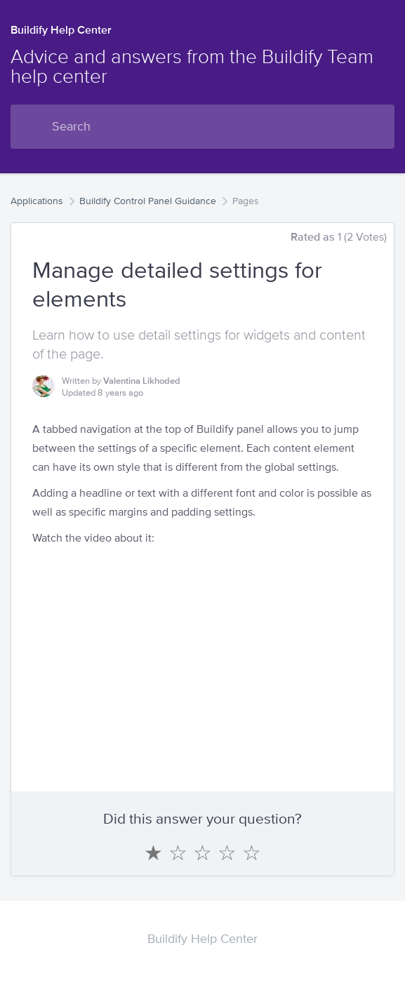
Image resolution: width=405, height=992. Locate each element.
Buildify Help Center (61, 30)
